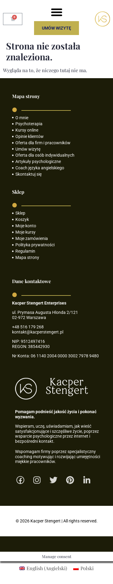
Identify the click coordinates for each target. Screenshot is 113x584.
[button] (57, 12)
